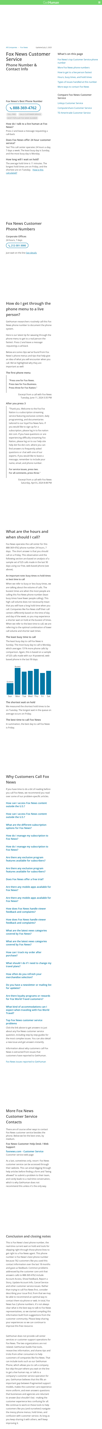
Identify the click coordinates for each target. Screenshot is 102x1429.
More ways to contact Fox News (73, 86)
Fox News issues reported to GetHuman (26, 1061)
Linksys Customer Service (70, 103)
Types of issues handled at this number (77, 81)
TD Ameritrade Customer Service (74, 112)
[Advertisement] (29, 197)
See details (31, 252)
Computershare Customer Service (75, 108)
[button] (99, 2)
